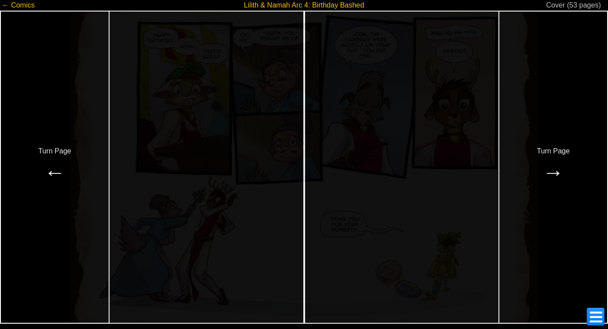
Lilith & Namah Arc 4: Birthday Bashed (304, 5)
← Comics (18, 5)
